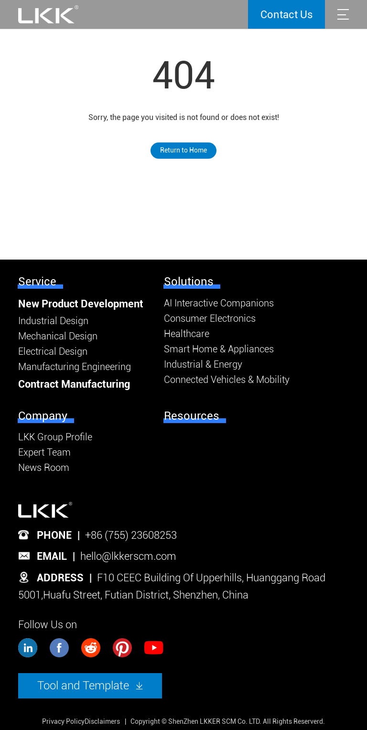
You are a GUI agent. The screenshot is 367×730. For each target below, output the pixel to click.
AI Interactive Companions (219, 303)
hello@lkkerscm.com (128, 556)
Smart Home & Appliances (219, 349)
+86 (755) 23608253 (131, 535)
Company (42, 416)
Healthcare (186, 333)
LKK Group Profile (55, 437)
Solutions (189, 281)
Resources (191, 416)
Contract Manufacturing (74, 384)
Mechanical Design (57, 336)
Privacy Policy (63, 721)
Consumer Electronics (210, 318)
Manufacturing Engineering (74, 366)
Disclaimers (102, 721)
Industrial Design (53, 321)
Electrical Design (52, 351)
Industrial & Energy (203, 364)
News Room (43, 467)
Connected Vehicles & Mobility (227, 379)
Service (37, 281)
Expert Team (44, 452)
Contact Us (286, 15)
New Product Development (80, 304)
